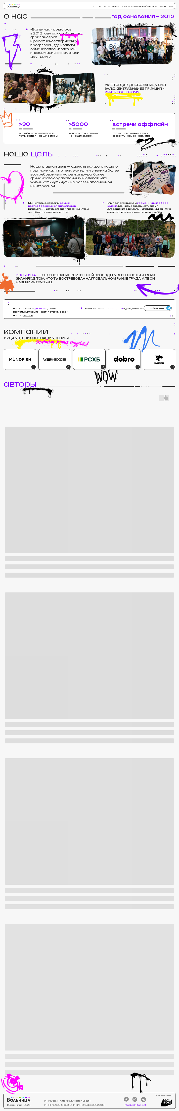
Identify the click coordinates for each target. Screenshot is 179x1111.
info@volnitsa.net (135, 1105)
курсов (28, 315)
